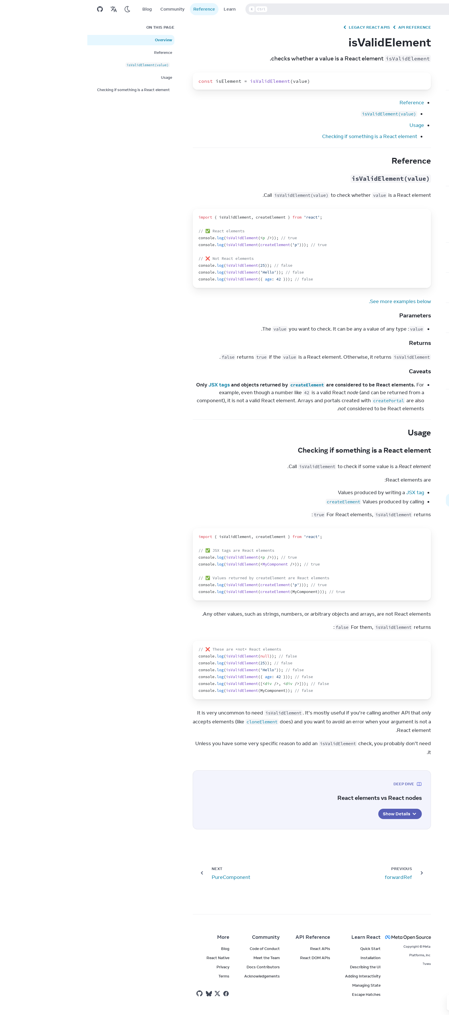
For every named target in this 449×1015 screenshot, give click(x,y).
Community (85, 9)
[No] (369, 1002)
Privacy (135, 967)
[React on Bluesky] (122, 994)
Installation (283, 957)
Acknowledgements (174, 976)
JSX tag (328, 492)
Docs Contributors (175, 967)
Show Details (313, 814)
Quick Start (283, 948)
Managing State (279, 985)
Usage (329, 125)
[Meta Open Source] (325, 937)
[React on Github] (113, 993)
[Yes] (383, 1002)
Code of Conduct (177, 948)
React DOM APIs (228, 957)
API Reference (327, 27)
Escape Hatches (279, 994)
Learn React (278, 937)
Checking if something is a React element (282, 136)
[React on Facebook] (138, 993)
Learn (142, 9)
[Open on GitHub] (12, 9)
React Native (130, 957)
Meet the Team (179, 957)
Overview (76, 40)
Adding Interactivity (275, 976)
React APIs (233, 948)
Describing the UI (278, 967)
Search (286, 9)
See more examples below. (312, 301)
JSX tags (132, 385)
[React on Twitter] (130, 993)
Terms (136, 976)
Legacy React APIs (282, 27)
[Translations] (26, 9)
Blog (59, 9)
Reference (117, 9)
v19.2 (425, 9)
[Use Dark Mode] (40, 9)
